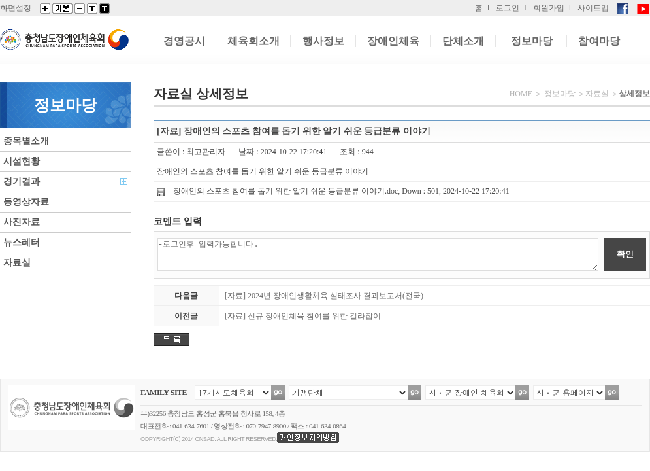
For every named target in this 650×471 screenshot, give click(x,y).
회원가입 (548, 7)
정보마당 (532, 40)
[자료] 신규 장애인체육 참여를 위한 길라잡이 (303, 316)
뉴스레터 (21, 242)
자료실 (17, 263)
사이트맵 (593, 7)
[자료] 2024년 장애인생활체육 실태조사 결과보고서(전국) (324, 295)
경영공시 (184, 40)
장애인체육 (393, 40)
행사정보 (323, 40)
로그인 (507, 7)
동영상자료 (26, 202)
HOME (521, 93)
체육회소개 (253, 40)
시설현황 (21, 161)
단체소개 (463, 40)
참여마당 (599, 40)
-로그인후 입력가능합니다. (377, 254)
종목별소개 (26, 141)
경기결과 (21, 181)
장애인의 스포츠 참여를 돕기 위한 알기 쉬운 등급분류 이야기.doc (285, 191)
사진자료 (21, 222)
